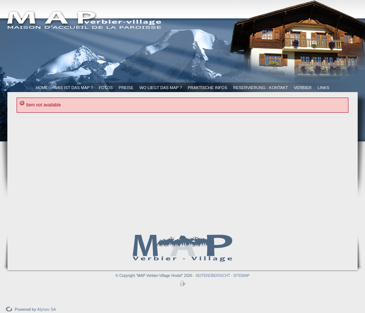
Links (323, 87)
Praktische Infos (207, 87)
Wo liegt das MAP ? (160, 87)
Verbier (303, 87)
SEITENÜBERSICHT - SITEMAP (222, 276)
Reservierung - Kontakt (260, 87)
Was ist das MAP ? (73, 87)
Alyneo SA (46, 309)
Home (42, 87)
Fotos (106, 87)
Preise (126, 87)
